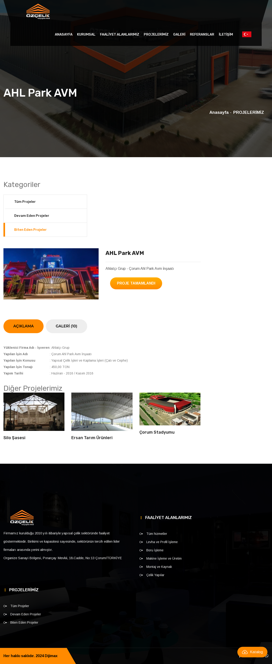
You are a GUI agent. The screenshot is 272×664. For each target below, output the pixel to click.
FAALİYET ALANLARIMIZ (119, 34)
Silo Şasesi (14, 437)
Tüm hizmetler (156, 534)
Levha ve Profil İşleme (162, 542)
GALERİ (179, 34)
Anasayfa (63, 34)
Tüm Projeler (25, 202)
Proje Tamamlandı (136, 283)
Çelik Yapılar (155, 575)
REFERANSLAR (202, 34)
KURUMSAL (86, 34)
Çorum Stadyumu (157, 432)
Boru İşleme (155, 550)
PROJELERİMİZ (156, 34)
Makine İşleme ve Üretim (164, 558)
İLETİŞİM (226, 34)
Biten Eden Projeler (30, 230)
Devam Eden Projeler (31, 216)
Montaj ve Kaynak (159, 567)
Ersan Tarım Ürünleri (92, 437)
